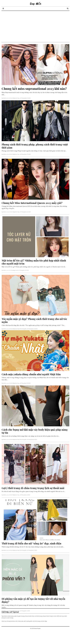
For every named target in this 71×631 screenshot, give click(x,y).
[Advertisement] (35, 26)
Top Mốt (35, 4)
